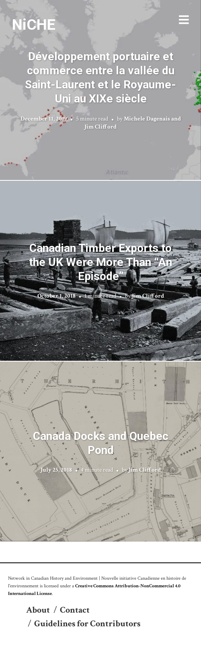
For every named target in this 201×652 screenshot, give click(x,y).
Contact (75, 610)
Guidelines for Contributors (87, 624)
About (38, 610)
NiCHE (33, 24)
